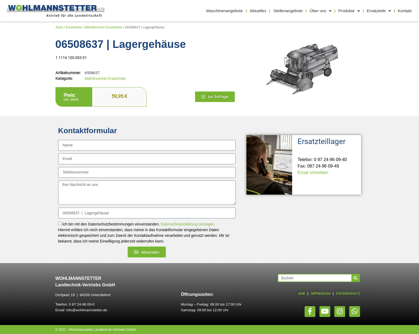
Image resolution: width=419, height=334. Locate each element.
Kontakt (405, 10)
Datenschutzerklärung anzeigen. (188, 224)
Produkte (349, 11)
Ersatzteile (379, 11)
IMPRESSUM (320, 294)
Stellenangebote (287, 10)
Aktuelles (258, 10)
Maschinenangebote (224, 10)
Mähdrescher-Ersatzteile (103, 27)
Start (59, 27)
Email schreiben (313, 172)
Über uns (320, 11)
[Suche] (355, 277)
